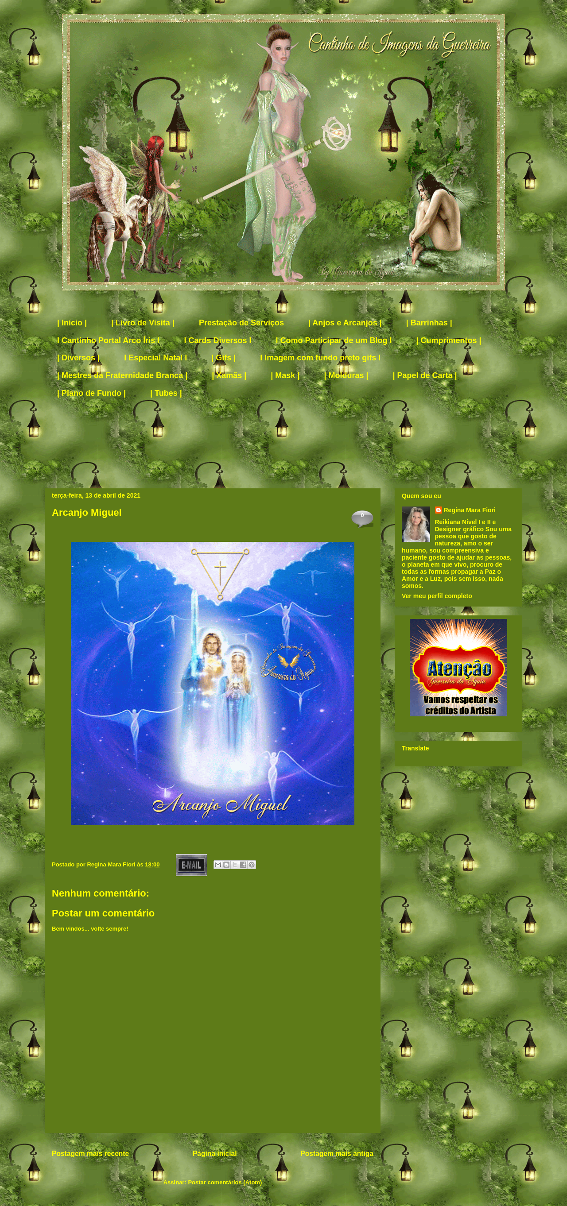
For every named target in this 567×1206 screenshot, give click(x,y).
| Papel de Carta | (425, 375)
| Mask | (285, 375)
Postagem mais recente (90, 1153)
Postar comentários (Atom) (225, 1182)
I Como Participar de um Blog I (334, 340)
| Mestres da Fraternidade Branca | (122, 375)
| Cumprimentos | (449, 340)
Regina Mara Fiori (112, 864)
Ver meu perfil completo (437, 595)
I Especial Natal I (155, 357)
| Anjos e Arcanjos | (345, 322)
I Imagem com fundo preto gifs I (320, 357)
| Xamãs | (229, 375)
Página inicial (215, 1153)
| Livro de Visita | (143, 322)
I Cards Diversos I (217, 340)
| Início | (72, 322)
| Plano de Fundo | (91, 393)
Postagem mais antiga (336, 1153)
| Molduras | (346, 375)
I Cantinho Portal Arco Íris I (108, 340)
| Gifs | (223, 357)
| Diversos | (78, 357)
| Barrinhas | (429, 322)
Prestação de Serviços (241, 322)
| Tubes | (166, 393)
